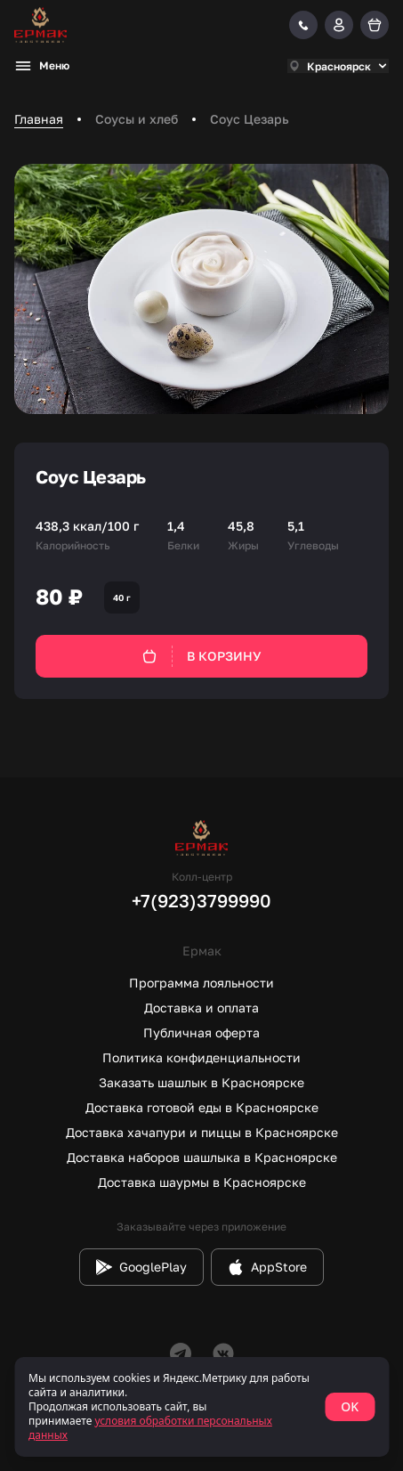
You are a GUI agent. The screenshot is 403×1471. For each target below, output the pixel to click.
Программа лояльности (201, 982)
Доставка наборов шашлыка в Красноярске (202, 1157)
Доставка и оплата (201, 1007)
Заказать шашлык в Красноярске (201, 1082)
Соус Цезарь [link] (249, 118)
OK (350, 1406)
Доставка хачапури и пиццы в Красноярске (202, 1132)
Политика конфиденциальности (201, 1057)
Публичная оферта (201, 1032)
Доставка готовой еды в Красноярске (201, 1107)
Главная (38, 118)
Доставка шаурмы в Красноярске (202, 1182)
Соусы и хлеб (136, 118)
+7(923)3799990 (201, 900)
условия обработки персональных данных (150, 1428)
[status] (201, 1407)
